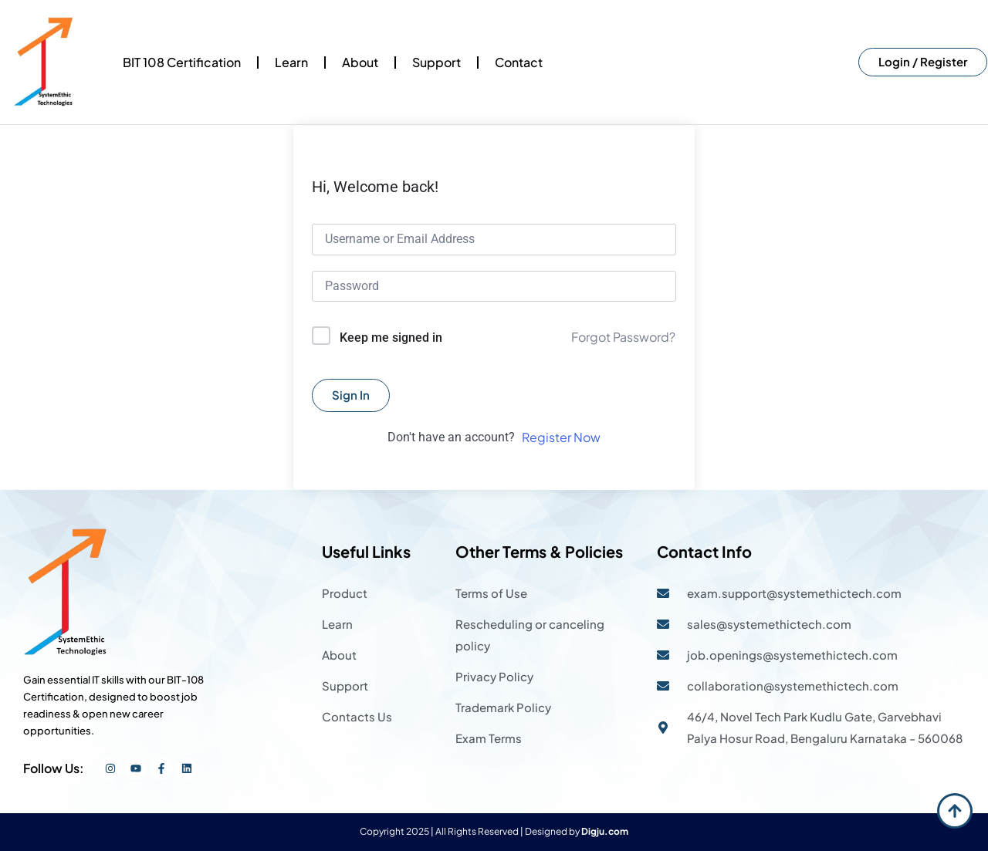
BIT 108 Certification (182, 62)
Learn (291, 62)
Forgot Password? (623, 337)
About (360, 62)
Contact (519, 62)
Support (436, 62)
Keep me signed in (391, 337)
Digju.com (604, 831)
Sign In (351, 394)
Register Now (561, 437)
